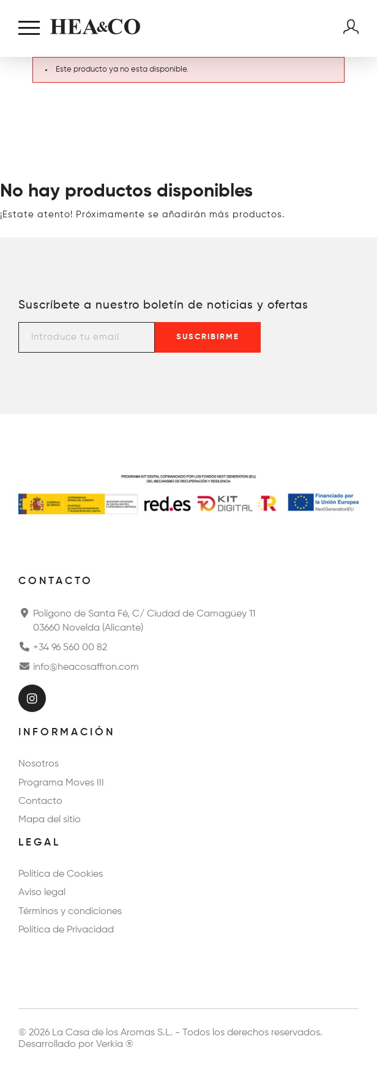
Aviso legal (41, 893)
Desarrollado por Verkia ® (75, 1044)
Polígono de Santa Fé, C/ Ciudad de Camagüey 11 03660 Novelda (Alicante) (136, 619)
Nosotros (38, 764)
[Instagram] (32, 698)
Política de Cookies (60, 874)
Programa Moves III (61, 783)
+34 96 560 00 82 (62, 646)
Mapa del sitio (49, 820)
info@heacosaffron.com (78, 666)
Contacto (40, 801)
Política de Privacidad (66, 930)
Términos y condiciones (70, 912)
